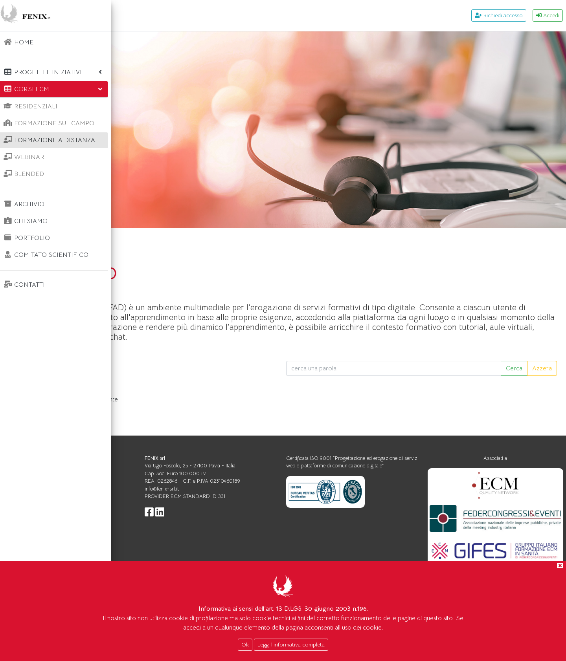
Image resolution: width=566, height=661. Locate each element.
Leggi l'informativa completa (291, 644)
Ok (245, 644)
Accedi (547, 15)
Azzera (542, 378)
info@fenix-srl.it (250, 498)
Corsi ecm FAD (180, 240)
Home (137, 240)
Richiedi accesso (499, 15)
